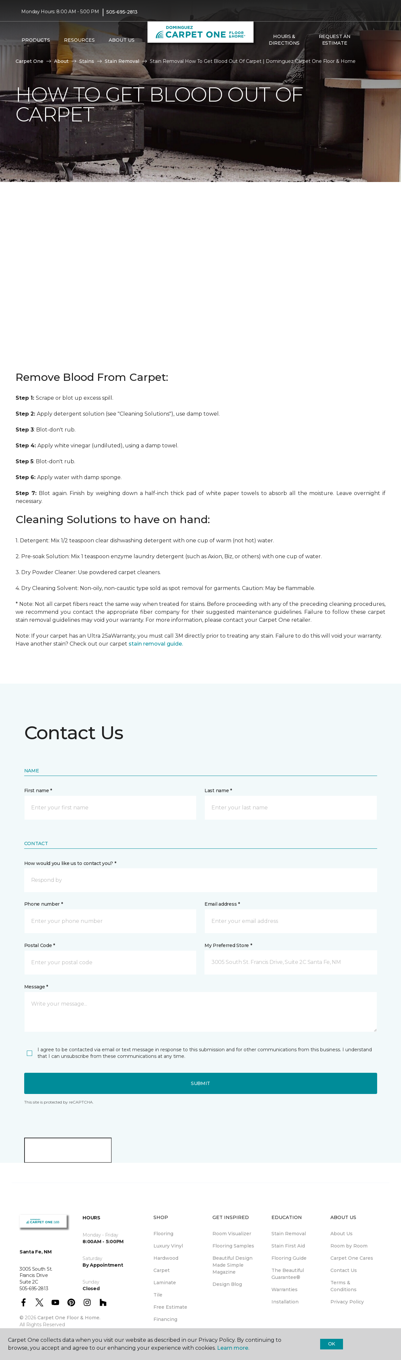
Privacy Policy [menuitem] (347, 1302)
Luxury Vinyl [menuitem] (168, 1246)
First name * (38, 790)
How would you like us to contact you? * (70, 863)
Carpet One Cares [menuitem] (351, 1258)
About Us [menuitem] (341, 1234)
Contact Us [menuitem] (343, 1270)
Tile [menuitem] (157, 1295)
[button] (365, 40)
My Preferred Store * (228, 945)
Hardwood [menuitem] (165, 1258)
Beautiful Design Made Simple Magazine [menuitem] (232, 1265)
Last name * (218, 790)
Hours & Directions (284, 39)
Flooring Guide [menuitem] (289, 1258)
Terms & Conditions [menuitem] (343, 1286)
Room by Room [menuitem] (349, 1246)
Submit (200, 1083)
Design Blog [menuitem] (227, 1284)
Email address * (222, 904)
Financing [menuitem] (165, 1319)
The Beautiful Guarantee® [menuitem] (287, 1273)
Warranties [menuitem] (284, 1289)
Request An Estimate (335, 39)
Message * (36, 986)
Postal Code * (39, 945)
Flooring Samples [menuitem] (233, 1246)
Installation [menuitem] (285, 1302)
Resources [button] (79, 40)
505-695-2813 (122, 12)
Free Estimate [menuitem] (170, 1307)
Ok (331, 1344)
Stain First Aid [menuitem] (288, 1246)
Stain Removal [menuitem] (288, 1234)
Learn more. (233, 1348)
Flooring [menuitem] (163, 1234)
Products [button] (36, 40)
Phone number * (43, 904)
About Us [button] (122, 40)
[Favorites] (373, 40)
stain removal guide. (156, 644)
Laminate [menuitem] (164, 1283)
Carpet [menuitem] (161, 1270)
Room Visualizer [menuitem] (231, 1234)
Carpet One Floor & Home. (68, 1318)
